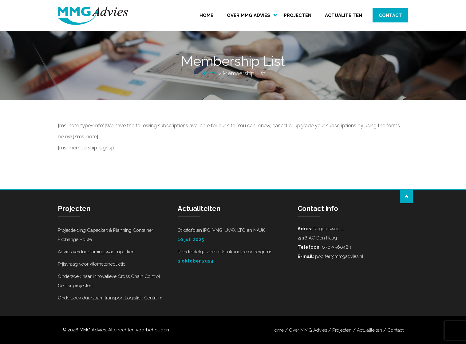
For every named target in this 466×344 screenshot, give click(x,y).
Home (206, 15)
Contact (390, 15)
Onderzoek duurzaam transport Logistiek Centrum (110, 298)
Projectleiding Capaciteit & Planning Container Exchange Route (105, 234)
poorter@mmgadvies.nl (338, 256)
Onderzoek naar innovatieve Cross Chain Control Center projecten (109, 281)
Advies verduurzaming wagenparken (96, 252)
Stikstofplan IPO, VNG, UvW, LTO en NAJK (233, 235)
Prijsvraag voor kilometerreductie (91, 264)
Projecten (297, 15)
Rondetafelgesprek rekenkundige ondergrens (233, 257)
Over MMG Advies (248, 15)
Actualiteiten (343, 15)
